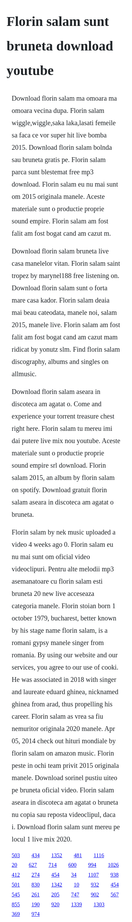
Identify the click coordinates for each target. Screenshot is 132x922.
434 (35, 855)
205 (55, 894)
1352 (56, 855)
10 (76, 885)
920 (55, 904)
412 (16, 875)
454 (55, 875)
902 (95, 894)
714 (52, 865)
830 (35, 885)
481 (78, 855)
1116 (98, 855)
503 (16, 855)
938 (115, 875)
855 (16, 904)
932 (95, 885)
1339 (76, 904)
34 (73, 875)
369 (16, 914)
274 (35, 875)
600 (72, 865)
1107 (93, 875)
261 (35, 894)
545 (16, 894)
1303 (98, 904)
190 (35, 904)
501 (16, 885)
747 (75, 894)
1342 (56, 885)
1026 (113, 865)
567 (115, 894)
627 (33, 865)
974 (35, 914)
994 (92, 865)
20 (14, 865)
